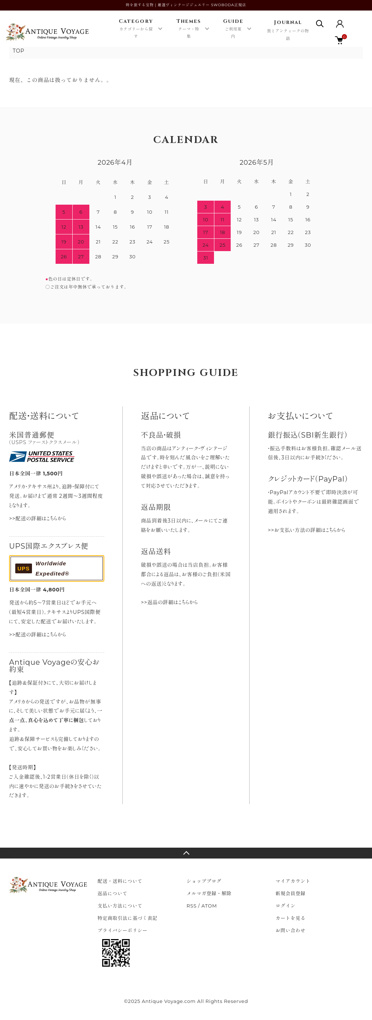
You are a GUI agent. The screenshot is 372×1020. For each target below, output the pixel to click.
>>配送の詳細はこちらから (37, 518)
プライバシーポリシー (123, 930)
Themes (188, 29)
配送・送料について (120, 881)
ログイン (286, 906)
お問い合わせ (291, 930)
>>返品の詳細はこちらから (169, 602)
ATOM (209, 906)
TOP (18, 51)
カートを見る (291, 918)
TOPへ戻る (186, 853)
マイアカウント (293, 881)
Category (135, 29)
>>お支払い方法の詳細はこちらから (306, 530)
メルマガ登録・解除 (209, 893)
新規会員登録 (291, 893)
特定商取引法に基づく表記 (128, 918)
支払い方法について (120, 906)
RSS (192, 906)
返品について (113, 893)
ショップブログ (204, 881)
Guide (233, 29)
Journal (288, 31)
